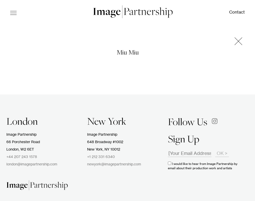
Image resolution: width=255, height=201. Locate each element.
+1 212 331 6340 (101, 157)
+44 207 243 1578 (21, 157)
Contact (237, 12)
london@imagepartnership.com (31, 164)
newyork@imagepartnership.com (114, 164)
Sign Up (183, 140)
